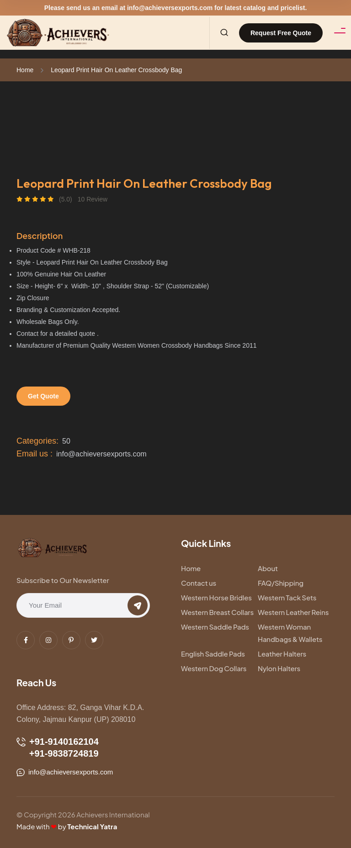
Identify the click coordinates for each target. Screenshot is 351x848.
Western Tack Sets (287, 597)
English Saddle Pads (213, 653)
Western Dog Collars (213, 668)
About (268, 568)
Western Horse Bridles (216, 597)
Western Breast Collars (217, 612)
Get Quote (43, 396)
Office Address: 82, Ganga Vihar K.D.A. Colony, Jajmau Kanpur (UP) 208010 (80, 713)
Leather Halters (282, 653)
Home (24, 70)
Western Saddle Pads (215, 626)
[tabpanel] (175, 137)
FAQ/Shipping (280, 582)
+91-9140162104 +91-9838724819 (57, 747)
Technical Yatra (92, 826)
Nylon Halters (279, 668)
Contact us (198, 582)
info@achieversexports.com (170, 7)
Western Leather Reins (293, 612)
